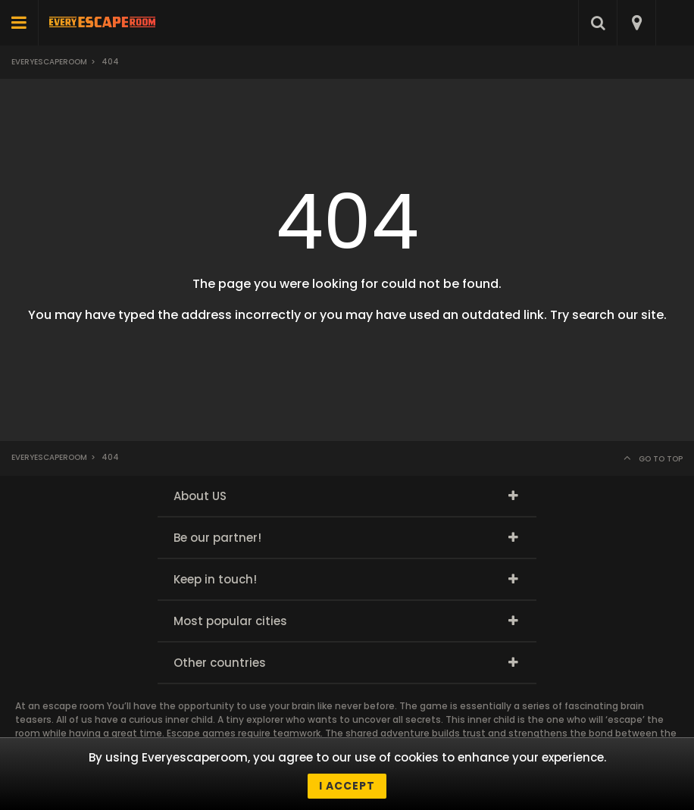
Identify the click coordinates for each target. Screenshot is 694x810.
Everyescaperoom (49, 61)
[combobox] (636, 22)
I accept (347, 785)
